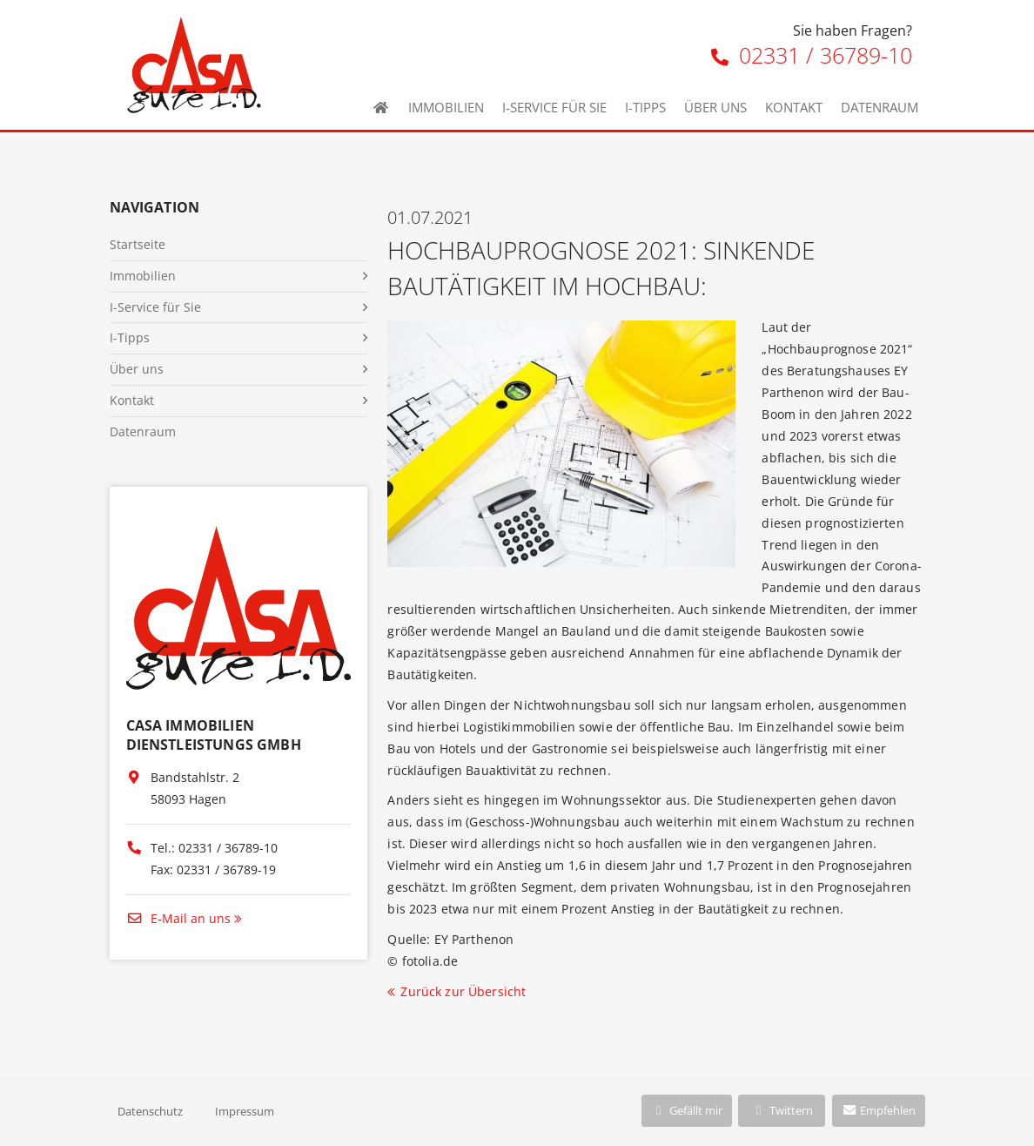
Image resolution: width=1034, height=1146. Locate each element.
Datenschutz (150, 1111)
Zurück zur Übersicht (463, 991)
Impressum (244, 1111)
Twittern (782, 1110)
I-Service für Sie (554, 107)
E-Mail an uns (178, 918)
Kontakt (793, 107)
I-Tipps (645, 107)
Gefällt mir (686, 1110)
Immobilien (446, 107)
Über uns (715, 107)
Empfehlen (879, 1110)
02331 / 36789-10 (811, 55)
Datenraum (879, 107)
